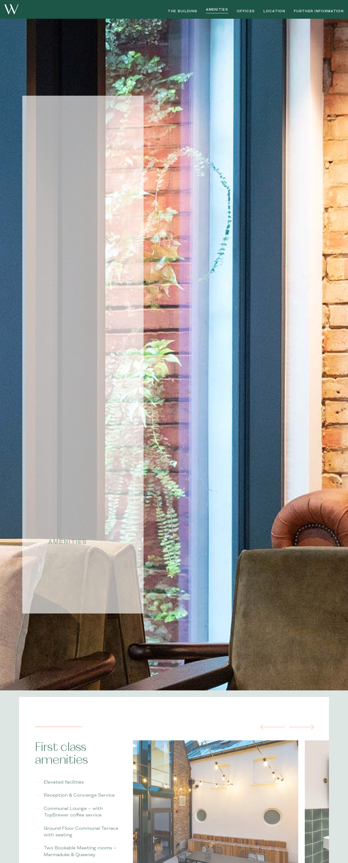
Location (274, 11)
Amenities (217, 9)
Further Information (319, 11)
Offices (246, 11)
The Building (182, 11)
